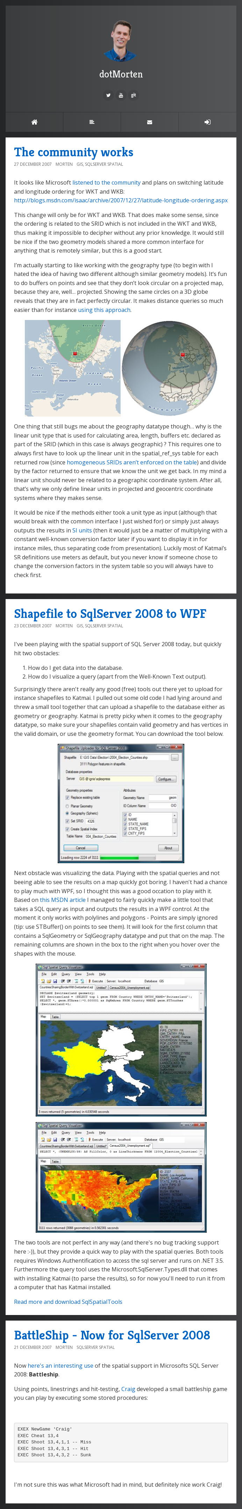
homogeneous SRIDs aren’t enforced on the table (132, 462)
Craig (128, 1389)
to (97, 182)
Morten (64, 164)
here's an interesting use (60, 1365)
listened (82, 182)
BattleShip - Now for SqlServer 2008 (112, 1335)
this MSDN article (63, 900)
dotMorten (121, 48)
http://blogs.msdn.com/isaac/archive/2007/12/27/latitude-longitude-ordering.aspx (121, 200)
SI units (82, 530)
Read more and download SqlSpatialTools (68, 1302)
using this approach (104, 310)
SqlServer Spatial (104, 164)
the (105, 182)
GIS (80, 164)
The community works (74, 152)
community (126, 182)
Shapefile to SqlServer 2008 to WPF (110, 613)
